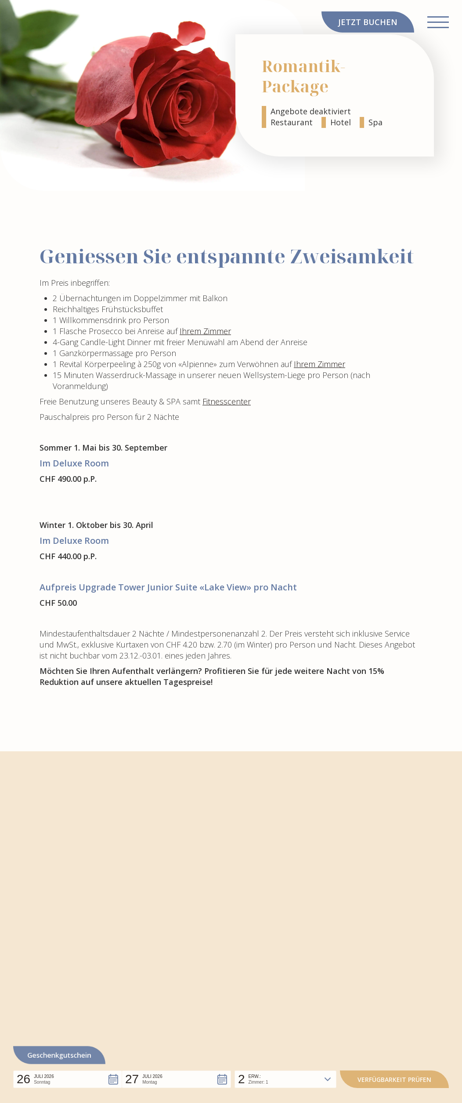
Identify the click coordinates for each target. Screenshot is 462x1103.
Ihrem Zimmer (205, 331)
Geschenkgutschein (59, 1055)
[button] (67, 1079)
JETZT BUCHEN (367, 22)
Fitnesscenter (226, 401)
